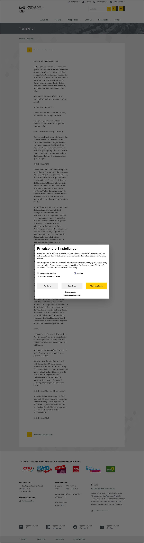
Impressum (67, 295)
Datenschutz (76, 295)
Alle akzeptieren (96, 286)
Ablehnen (47, 286)
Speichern (72, 286)
